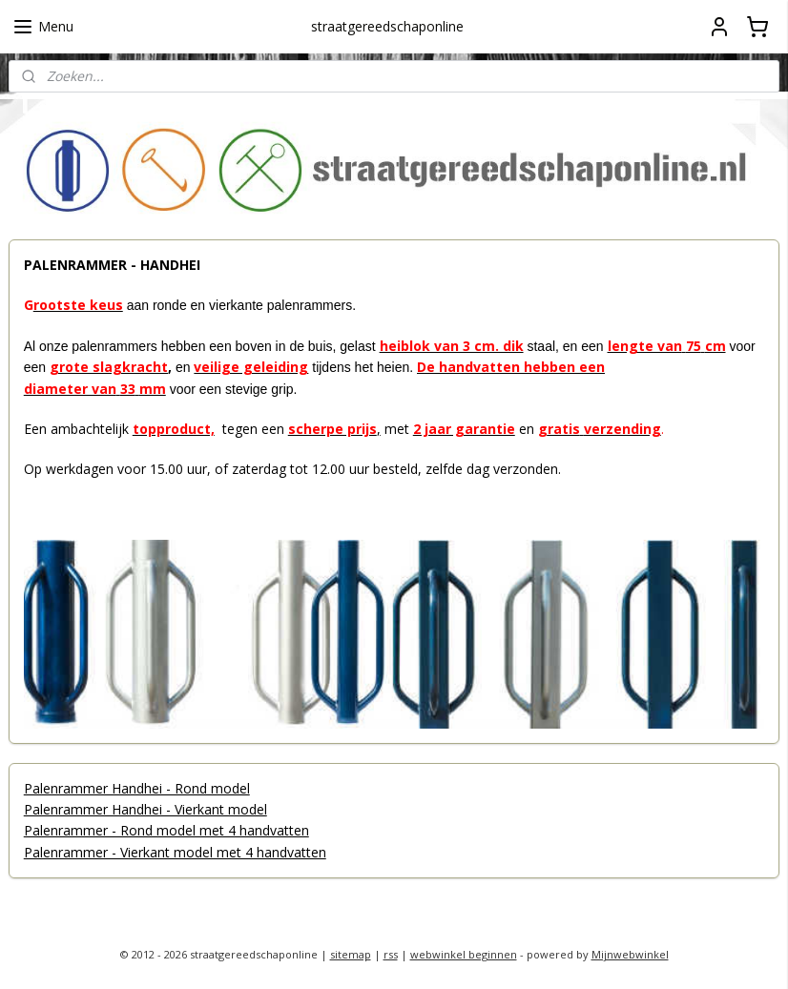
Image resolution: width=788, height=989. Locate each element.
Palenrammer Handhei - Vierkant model (145, 809)
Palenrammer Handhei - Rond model (137, 788)
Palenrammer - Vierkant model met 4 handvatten (175, 852)
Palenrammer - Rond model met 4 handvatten (166, 831)
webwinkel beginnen (463, 954)
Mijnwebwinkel (630, 954)
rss (391, 954)
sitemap (350, 954)
